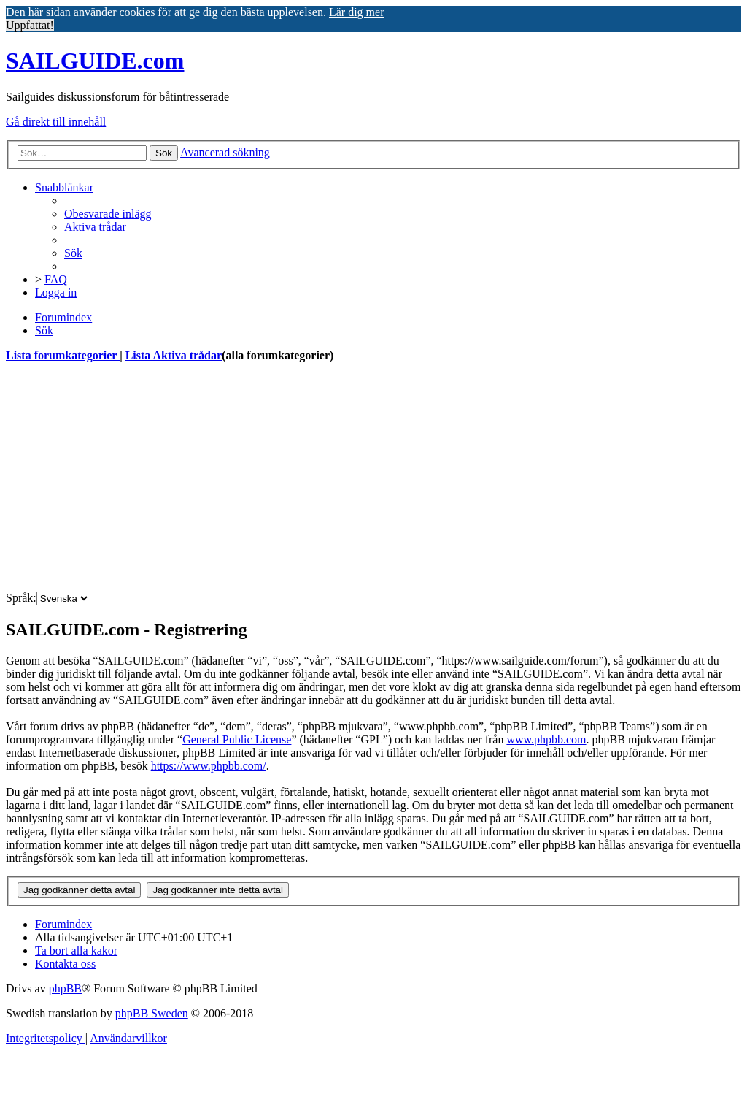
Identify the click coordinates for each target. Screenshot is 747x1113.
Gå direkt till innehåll (56, 121)
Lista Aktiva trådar (173, 355)
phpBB (65, 988)
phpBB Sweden (151, 1013)
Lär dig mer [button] (356, 12)
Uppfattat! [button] (30, 25)
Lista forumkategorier (63, 355)
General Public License (236, 739)
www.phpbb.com (546, 739)
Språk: (21, 598)
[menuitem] (108, 213)
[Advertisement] (373, 477)
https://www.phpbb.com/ (208, 766)
